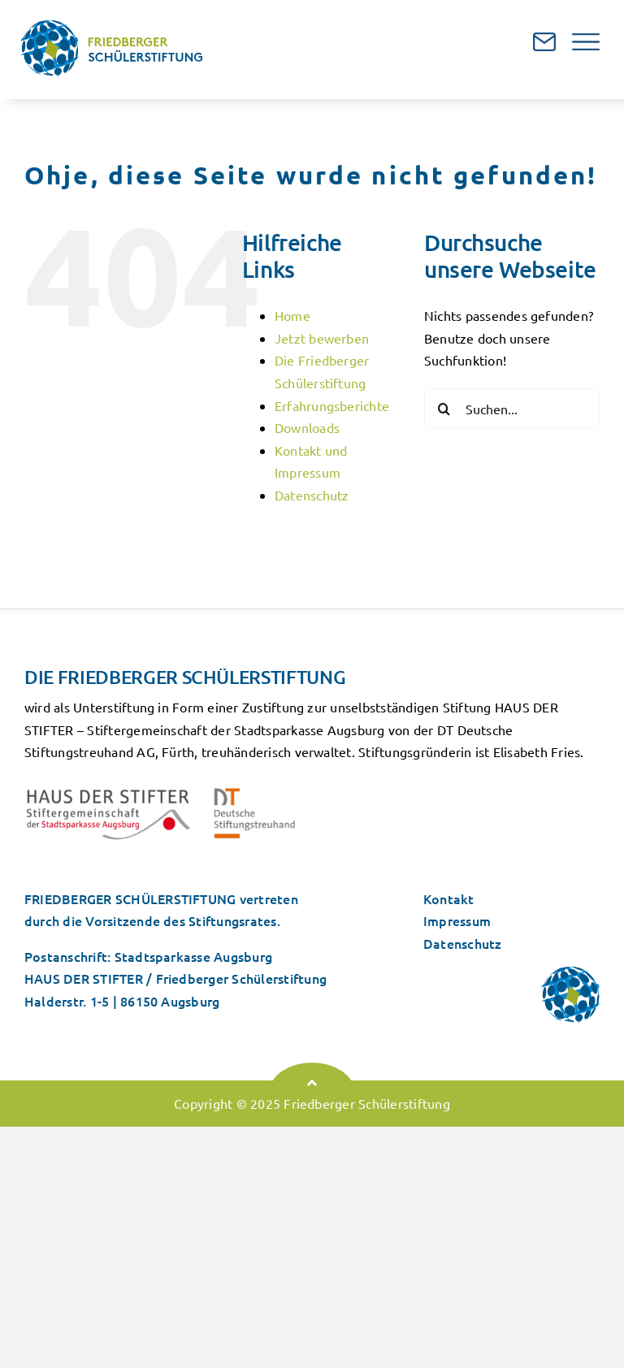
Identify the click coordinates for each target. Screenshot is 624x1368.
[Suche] (444, 408)
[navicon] (586, 40)
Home (292, 315)
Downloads (307, 427)
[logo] (111, 27)
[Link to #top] (312, 1082)
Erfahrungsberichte (332, 405)
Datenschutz (312, 495)
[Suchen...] (512, 408)
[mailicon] (544, 39)
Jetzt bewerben (322, 338)
